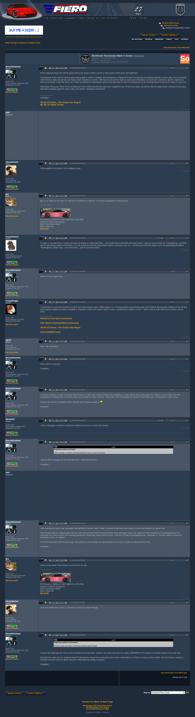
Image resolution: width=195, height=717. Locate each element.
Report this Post (58, 68)
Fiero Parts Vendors (105, 706)
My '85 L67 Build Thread (51, 104)
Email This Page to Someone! (16, 43)
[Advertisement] (41, 58)
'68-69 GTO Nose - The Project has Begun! (60, 102)
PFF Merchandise (92, 707)
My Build (44, 229)
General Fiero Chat (170, 25)
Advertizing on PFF (90, 706)
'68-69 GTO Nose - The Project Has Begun (60, 327)
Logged (186, 109)
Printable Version (34, 43)
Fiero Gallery (104, 707)
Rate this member (12, 92)
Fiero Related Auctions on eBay (97, 709)
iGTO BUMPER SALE (50, 332)
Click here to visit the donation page (18, 37)
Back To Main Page (103, 702)
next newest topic (169, 47)
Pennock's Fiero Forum (170, 23)
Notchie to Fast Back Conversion (56, 318)
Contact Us (87, 702)
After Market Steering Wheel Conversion (59, 323)
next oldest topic (184, 47)
